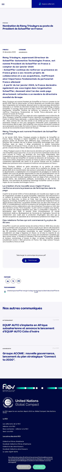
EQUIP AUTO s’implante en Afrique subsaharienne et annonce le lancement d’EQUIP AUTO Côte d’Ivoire (28, 328)
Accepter (39, 467)
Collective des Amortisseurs (13, 446)
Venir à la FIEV (8, 431)
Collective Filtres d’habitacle (13, 441)
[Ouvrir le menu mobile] (3, 4)
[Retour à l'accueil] (19, 4)
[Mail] (18, 281)
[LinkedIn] (7, 281)
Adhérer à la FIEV (9, 426)
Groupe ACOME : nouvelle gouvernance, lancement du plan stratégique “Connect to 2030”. (29, 356)
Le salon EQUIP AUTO (10, 452)
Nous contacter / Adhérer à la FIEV (15, 429)
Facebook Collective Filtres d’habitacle (17, 444)
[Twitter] (13, 281)
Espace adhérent (48, 4)
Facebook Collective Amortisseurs (15, 449)
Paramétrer (23, 467)
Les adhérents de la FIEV (12, 424)
